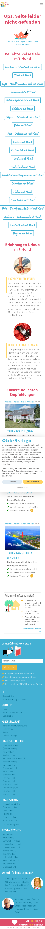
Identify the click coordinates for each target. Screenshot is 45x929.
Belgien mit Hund (9, 781)
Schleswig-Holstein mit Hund (22, 100)
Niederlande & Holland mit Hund (14, 759)
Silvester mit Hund (9, 867)
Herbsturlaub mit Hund (11, 857)
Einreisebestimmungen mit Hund (14, 700)
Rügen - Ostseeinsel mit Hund (22, 116)
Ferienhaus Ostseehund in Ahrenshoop (20, 556)
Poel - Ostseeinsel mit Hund (22, 133)
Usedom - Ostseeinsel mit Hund (22, 67)
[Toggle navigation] (41, 4)
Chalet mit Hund (8, 811)
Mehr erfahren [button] (22, 488)
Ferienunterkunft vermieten (12, 713)
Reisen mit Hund (8, 696)
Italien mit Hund (22, 191)
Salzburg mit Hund (22, 108)
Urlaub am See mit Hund (11, 848)
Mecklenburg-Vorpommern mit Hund (22, 175)
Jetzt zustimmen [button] (32, 482)
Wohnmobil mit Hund (10, 820)
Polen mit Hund (22, 125)
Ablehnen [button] (12, 482)
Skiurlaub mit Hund (9, 864)
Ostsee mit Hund (22, 141)
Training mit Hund (9, 854)
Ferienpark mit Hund (10, 817)
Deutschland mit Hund (22, 225)
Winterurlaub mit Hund (11, 861)
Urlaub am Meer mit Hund (11, 844)
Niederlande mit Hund (22, 166)
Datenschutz (35, 927)
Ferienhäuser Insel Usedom (20, 431)
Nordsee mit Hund (22, 158)
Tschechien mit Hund (10, 785)
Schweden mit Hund (10, 768)
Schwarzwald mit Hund (23, 92)
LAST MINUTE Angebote (11, 825)
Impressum (27, 927)
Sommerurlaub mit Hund (11, 841)
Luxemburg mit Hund (10, 788)
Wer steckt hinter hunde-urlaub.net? (15, 726)
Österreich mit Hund (22, 150)
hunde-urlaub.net (12, 927)
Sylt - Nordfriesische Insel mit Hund (22, 83)
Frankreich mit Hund (22, 200)
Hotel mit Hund (8, 814)
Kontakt (5, 732)
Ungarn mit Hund (9, 778)
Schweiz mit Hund (9, 775)
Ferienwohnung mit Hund (11, 804)
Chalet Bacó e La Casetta (19, 492)
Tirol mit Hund (22, 75)
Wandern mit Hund (9, 835)
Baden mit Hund (8, 838)
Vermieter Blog (8, 716)
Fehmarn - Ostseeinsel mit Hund (22, 216)
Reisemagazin (8, 729)
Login (5, 710)
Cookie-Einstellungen (10, 736)
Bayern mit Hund (22, 233)
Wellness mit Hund (9, 851)
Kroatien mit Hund (22, 183)
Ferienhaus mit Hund (10, 807)
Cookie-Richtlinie (32, 455)
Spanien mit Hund (9, 765)
